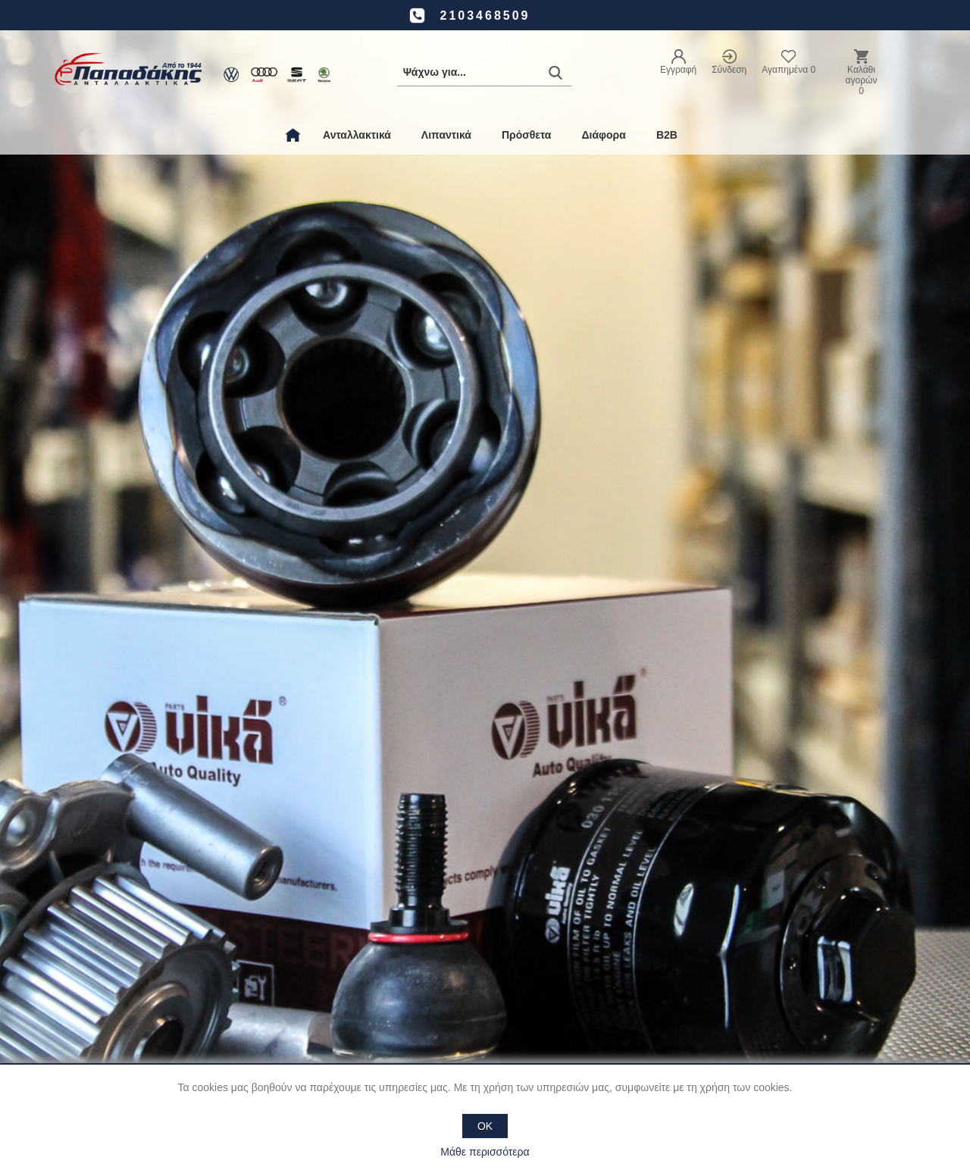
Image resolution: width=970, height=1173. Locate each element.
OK (485, 1126)
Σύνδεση (729, 69)
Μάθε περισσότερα (484, 1152)
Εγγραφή (678, 69)
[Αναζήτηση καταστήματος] (484, 72)
